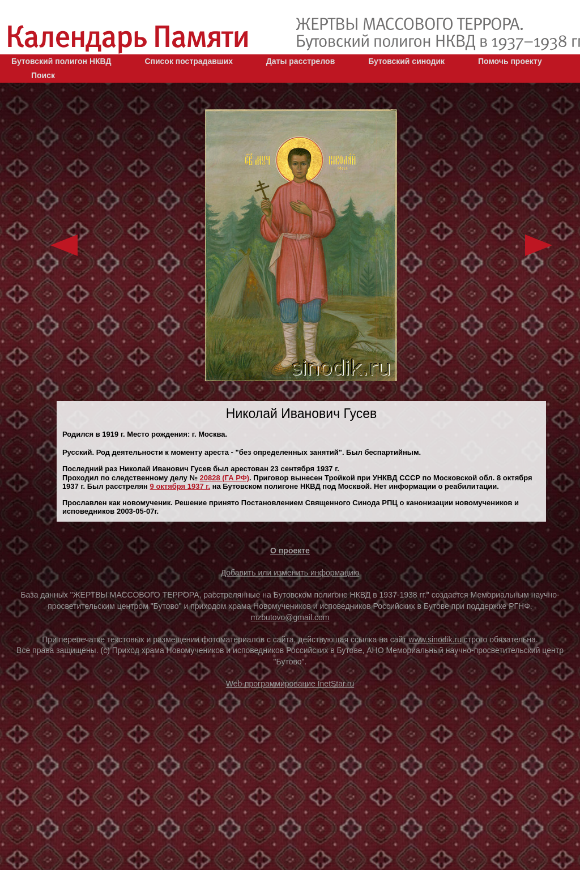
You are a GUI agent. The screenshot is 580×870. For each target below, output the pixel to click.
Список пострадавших (188, 61)
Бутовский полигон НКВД (61, 61)
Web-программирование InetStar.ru (290, 683)
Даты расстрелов (300, 61)
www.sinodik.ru (435, 639)
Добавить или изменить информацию (290, 572)
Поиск (43, 75)
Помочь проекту (510, 61)
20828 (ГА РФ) (225, 478)
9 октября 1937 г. (180, 486)
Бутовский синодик (406, 61)
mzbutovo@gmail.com (290, 617)
